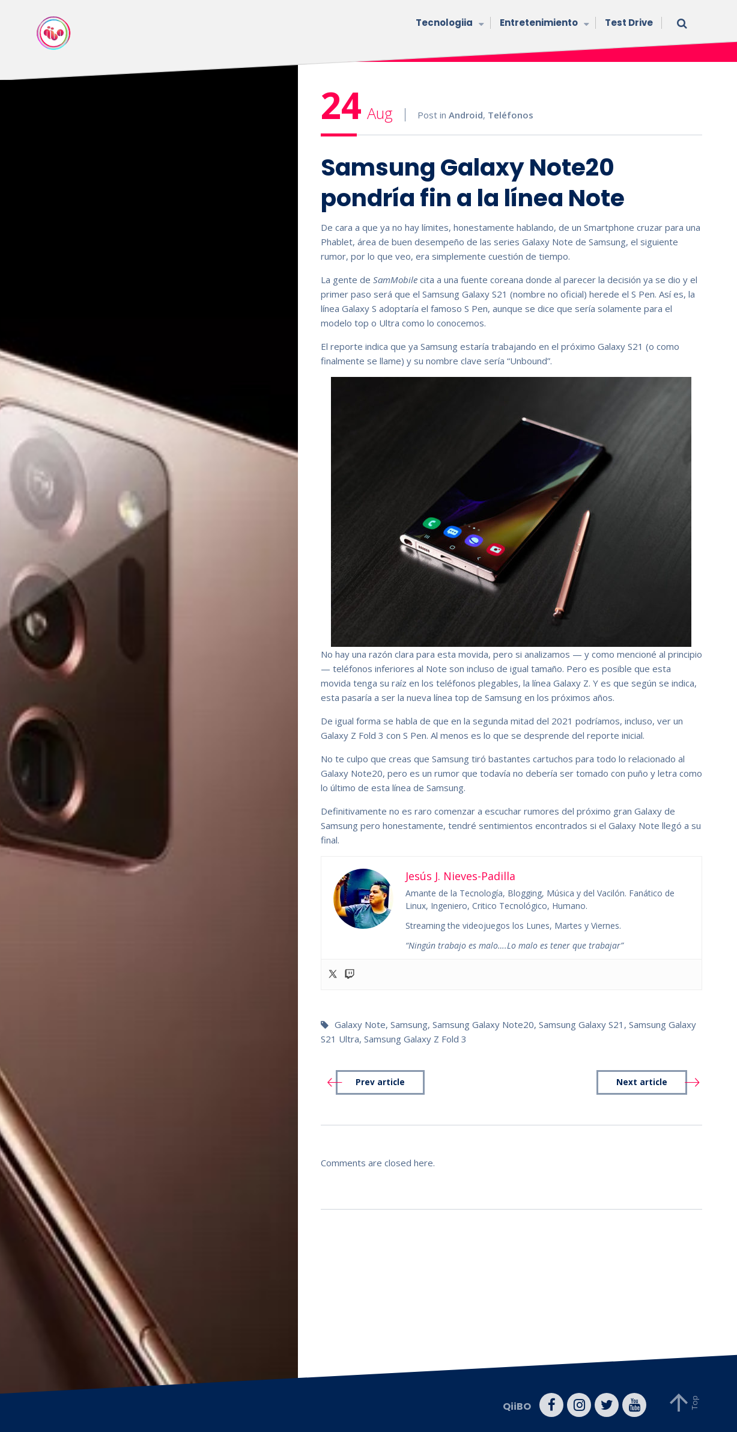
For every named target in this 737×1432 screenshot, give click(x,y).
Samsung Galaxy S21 (581, 1024)
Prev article (380, 1082)
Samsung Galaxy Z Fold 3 (415, 1039)
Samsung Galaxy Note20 (483, 1024)
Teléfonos (510, 115)
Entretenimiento (543, 23)
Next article (641, 1082)
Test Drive (629, 22)
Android (466, 115)
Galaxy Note (360, 1024)
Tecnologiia (449, 23)
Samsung (409, 1024)
